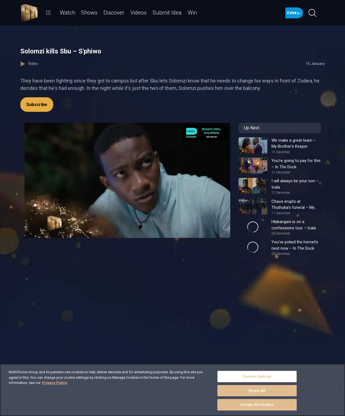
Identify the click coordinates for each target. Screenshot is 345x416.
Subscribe (36, 104)
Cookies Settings (257, 376)
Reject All (257, 391)
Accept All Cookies (257, 405)
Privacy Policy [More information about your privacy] (54, 383)
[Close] (336, 389)
